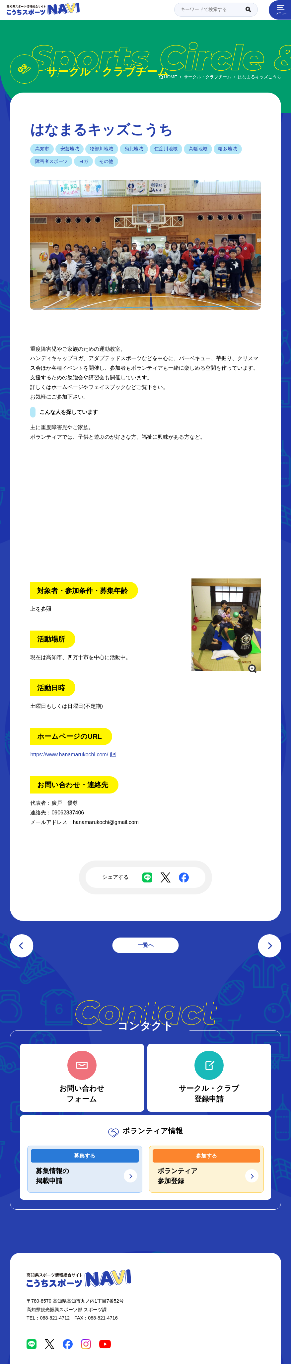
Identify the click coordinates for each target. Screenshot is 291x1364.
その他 (106, 161)
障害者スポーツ (51, 161)
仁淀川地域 (166, 148)
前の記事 (21, 945)
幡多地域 (227, 148)
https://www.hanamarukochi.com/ (69, 754)
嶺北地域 (133, 148)
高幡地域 (198, 148)
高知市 (42, 148)
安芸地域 (69, 148)
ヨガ (83, 161)
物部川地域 (101, 148)
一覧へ (146, 945)
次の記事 (269, 945)
